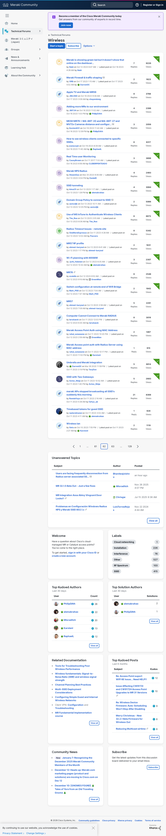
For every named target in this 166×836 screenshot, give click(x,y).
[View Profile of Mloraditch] (122, 486)
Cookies (138, 820)
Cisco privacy (108, 820)
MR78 (69, 272)
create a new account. (64, 555)
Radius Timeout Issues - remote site (86, 228)
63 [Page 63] (112, 446)
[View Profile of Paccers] (94, 236)
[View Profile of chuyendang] (95, 99)
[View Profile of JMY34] (72, 110)
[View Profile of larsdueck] (74, 319)
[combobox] (112, 5)
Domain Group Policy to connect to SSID (88, 199)
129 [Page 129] (130, 446)
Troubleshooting (64, 708)
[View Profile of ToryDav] (93, 369)
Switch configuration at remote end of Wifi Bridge (93, 286)
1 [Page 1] (80, 446)
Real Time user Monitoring (81, 156)
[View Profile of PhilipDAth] (97, 113)
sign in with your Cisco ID (82, 552)
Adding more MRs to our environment (87, 106)
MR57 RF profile (75, 243)
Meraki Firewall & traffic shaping (84, 77)
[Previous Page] (74, 446)
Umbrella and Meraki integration (84, 362)
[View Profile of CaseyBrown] (75, 160)
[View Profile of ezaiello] (72, 276)
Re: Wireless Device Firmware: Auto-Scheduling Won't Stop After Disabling (131, 705)
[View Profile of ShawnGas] (74, 175)
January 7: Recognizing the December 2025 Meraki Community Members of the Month (74, 761)
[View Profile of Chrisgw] (120, 497)
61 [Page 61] (95, 446)
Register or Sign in (153, 4)
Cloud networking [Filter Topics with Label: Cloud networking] (124, 542)
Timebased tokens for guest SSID (84, 409)
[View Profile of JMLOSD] (73, 96)
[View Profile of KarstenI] (97, 355)
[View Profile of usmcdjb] (73, 204)
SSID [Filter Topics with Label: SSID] (116, 571)
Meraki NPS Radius (76, 171)
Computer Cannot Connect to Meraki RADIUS (91, 315)
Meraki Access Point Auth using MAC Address (92, 330)
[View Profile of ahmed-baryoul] (76, 247)
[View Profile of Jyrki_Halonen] (76, 261)
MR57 (69, 301)
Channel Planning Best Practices (73, 684)
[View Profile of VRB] (71, 81)
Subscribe (73, 45)
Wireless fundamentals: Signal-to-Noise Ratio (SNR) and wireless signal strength (75, 676)
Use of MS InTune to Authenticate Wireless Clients (94, 214)
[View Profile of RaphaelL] (97, 149)
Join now (66, 25)
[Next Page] (138, 446)
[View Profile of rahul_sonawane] (76, 334)
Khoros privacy (125, 820)
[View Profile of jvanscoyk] (74, 146)
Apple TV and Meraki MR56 (81, 92)
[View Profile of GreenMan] (96, 279)
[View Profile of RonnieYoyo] (74, 398)
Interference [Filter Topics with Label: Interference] (121, 553)
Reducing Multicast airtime (131, 728)
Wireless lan (73, 423)
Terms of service (153, 820)
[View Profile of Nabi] (71, 67)
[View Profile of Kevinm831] (74, 128)
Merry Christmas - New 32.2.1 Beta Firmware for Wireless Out (129, 718)
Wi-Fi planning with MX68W (82, 257)
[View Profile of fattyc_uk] (93, 402)
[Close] (93, 829)
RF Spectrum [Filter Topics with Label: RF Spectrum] (121, 565)
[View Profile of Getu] (71, 427)
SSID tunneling (74, 185)
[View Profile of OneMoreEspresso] (78, 232)
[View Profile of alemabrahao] (98, 192)
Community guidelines (89, 820)
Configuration (75, 704)
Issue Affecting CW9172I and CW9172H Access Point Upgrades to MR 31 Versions (131, 689)
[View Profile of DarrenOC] (85, 84)
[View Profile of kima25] (72, 189)
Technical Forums (59, 35)
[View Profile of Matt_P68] (74, 290)
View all (153, 520)
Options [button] (87, 45)
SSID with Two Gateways (80, 376)
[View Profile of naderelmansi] (75, 413)
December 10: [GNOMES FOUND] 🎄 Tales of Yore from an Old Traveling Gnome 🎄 (74, 789)
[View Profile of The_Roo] (73, 218)
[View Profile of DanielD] (93, 178)
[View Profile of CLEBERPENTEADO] (98, 163)
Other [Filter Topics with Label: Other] (117, 559)
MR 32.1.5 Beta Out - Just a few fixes (75, 485)
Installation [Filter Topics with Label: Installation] (120, 547)
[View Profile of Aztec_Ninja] (75, 381)
